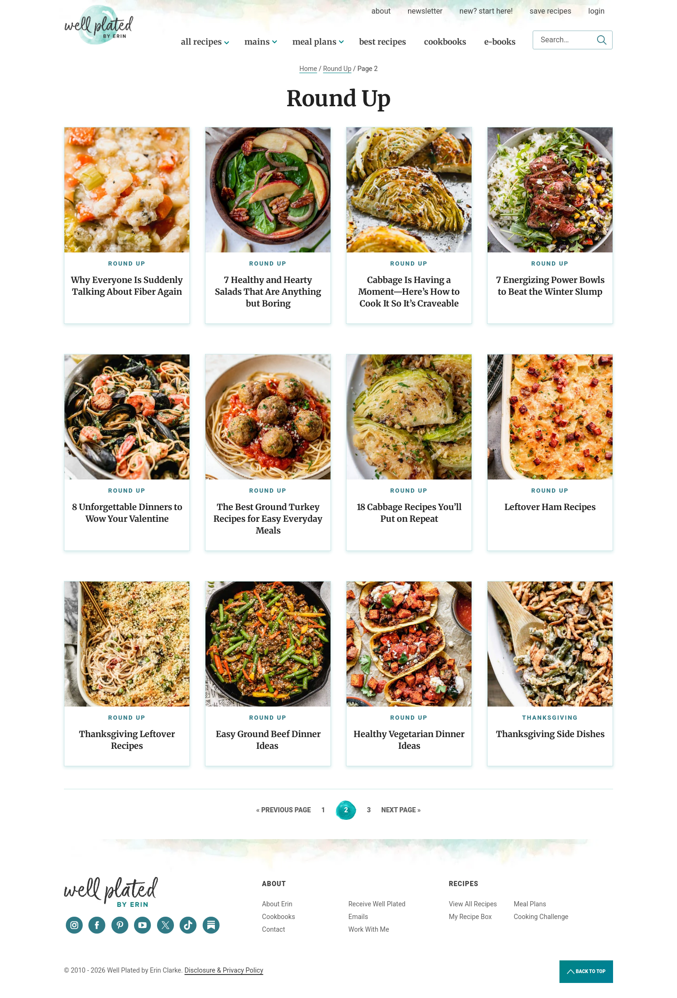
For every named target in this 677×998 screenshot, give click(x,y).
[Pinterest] (119, 925)
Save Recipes (551, 11)
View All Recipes (473, 904)
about (381, 11)
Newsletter (425, 11)
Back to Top (586, 971)
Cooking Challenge (541, 916)
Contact (273, 929)
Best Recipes (382, 42)
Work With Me (368, 929)
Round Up (337, 68)
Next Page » (401, 810)
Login (596, 11)
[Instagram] (74, 925)
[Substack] (211, 925)
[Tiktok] (188, 925)
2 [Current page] (350, 810)
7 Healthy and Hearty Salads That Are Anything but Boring (268, 292)
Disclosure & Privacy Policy (223, 970)
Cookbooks (445, 42)
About (274, 884)
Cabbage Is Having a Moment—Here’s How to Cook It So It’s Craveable (409, 292)
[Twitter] (165, 925)
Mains (257, 42)
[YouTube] (142, 925)
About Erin (277, 904)
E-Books (500, 42)
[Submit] (601, 40)
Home (308, 68)
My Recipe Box (470, 916)
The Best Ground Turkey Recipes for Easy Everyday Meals (268, 519)
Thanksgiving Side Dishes (550, 734)
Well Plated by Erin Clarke (99, 25)
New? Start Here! (485, 11)
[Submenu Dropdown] (274, 41)
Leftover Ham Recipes (550, 507)
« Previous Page (283, 810)
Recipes (464, 884)
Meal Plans (314, 42)
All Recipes (201, 42)
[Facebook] (96, 925)
